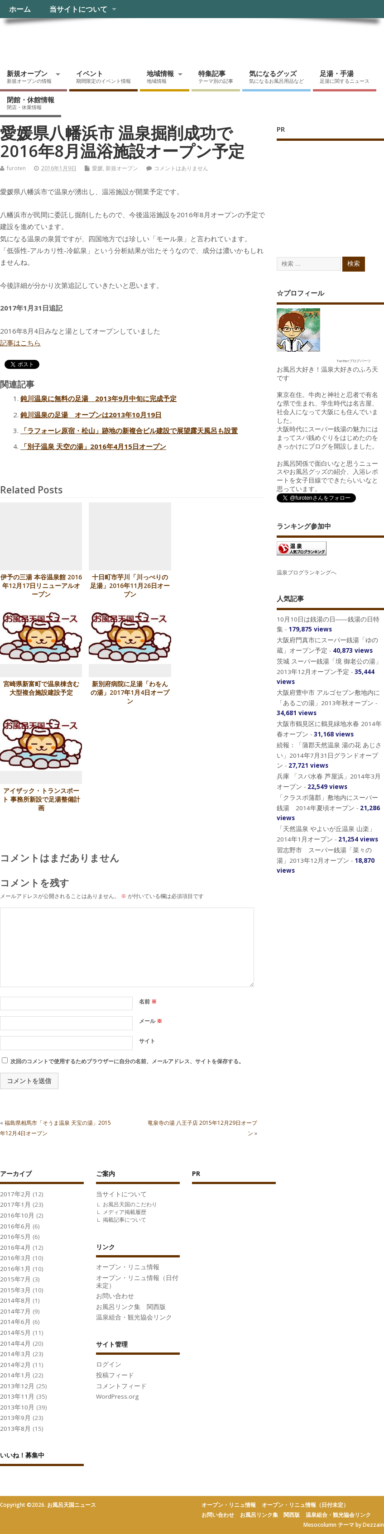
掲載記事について (124, 1219)
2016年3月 (15, 1258)
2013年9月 (15, 1418)
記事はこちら (20, 342)
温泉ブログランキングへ (306, 572)
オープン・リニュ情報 (127, 1267)
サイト (147, 1041)
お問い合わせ (115, 1296)
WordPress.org (117, 1396)
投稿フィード (115, 1375)
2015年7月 (15, 1279)
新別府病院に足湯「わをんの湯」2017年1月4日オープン (130, 692)
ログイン (108, 1364)
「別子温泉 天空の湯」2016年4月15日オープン (93, 446)
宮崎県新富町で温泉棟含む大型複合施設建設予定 (41, 688)
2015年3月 (15, 1290)
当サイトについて (78, 9)
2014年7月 (15, 1311)
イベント (103, 76)
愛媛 (97, 168)
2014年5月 (15, 1333)
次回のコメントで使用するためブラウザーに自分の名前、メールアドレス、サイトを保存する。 (127, 1061)
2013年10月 (17, 1407)
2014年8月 (15, 1300)
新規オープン (29, 76)
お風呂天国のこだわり (130, 1204)
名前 (148, 1001)
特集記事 (215, 76)
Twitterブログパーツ (353, 360)
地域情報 (160, 76)
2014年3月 (15, 1354)
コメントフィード (121, 1386)
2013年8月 (15, 1428)
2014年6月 (15, 1322)
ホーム (20, 9)
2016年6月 (15, 1226)
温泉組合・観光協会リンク (134, 1317)
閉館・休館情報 (30, 102)
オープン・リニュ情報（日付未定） (137, 1282)
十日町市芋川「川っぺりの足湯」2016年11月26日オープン (130, 585)
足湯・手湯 (345, 76)
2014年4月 (15, 1343)
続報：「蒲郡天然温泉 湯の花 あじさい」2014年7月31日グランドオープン (329, 755)
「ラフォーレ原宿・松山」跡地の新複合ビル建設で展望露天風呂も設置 (129, 430)
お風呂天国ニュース (70, 39)
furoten (16, 168)
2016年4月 (15, 1247)
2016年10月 (17, 1215)
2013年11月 (17, 1396)
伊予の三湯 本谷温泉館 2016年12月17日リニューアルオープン (41, 585)
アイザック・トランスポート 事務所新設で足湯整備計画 (41, 799)
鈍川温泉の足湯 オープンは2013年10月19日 (91, 414)
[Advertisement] (330, 189)
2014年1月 (15, 1375)
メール (150, 1021)
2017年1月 (15, 1204)
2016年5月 (15, 1237)
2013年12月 (17, 1386)
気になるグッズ (276, 76)
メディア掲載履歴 (124, 1212)
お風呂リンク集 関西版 (131, 1307)
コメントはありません (181, 168)
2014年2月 (15, 1365)
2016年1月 (15, 1269)
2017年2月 (15, 1194)
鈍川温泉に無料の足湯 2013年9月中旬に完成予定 (98, 398)
